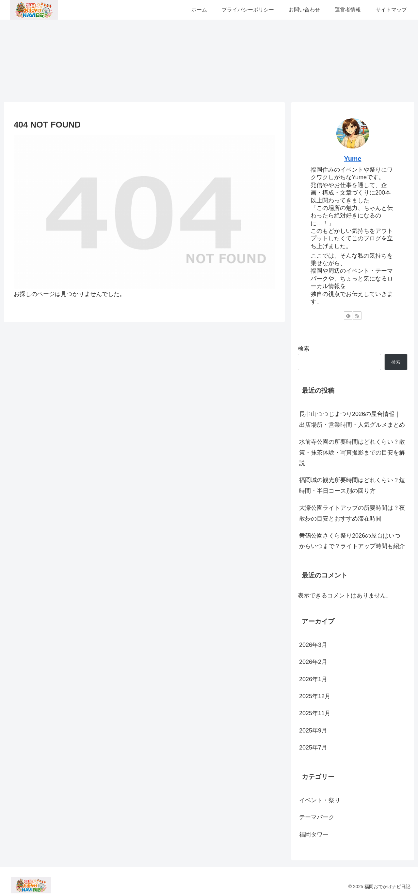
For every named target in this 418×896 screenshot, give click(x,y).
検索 (304, 348)
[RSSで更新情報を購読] (357, 315)
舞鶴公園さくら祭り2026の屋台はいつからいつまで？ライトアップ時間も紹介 (352, 540)
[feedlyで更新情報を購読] (348, 315)
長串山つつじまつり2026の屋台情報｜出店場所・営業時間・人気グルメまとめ (352, 419)
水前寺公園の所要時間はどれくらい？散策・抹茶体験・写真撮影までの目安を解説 (352, 452)
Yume (353, 158)
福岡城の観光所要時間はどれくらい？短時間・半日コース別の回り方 (352, 485)
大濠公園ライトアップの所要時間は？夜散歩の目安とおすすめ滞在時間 (352, 513)
